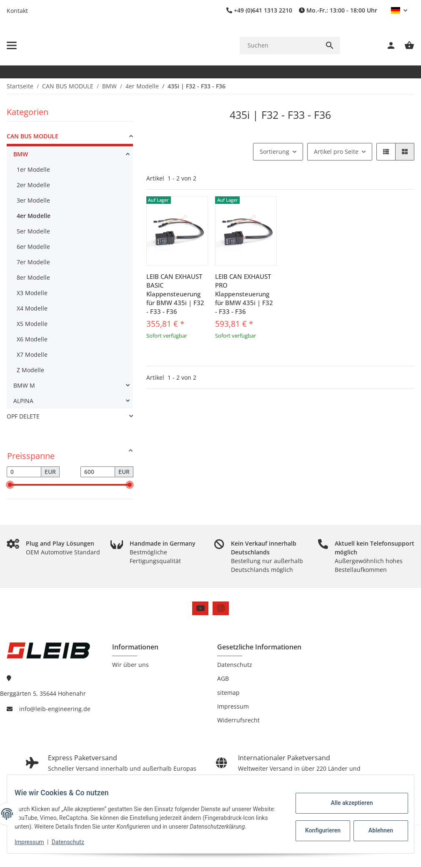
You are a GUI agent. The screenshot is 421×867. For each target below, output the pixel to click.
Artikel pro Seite (336, 151)
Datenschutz (74, 842)
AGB (223, 678)
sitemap (228, 693)
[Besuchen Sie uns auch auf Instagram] (220, 608)
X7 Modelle (32, 354)
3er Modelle (33, 200)
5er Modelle (33, 231)
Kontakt (17, 11)
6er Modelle (33, 247)
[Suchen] (279, 45)
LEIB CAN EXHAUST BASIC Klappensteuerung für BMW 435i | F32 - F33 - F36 (175, 294)
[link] (70, 137)
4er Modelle (33, 216)
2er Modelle (33, 185)
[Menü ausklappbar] (12, 45)
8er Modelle (33, 277)
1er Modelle (33, 169)
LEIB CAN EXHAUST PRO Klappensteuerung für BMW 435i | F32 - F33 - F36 (244, 294)
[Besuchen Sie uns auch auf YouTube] (200, 608)
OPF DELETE (23, 416)
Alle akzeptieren (346, 798)
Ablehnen (375, 826)
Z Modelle (30, 370)
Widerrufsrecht (238, 720)
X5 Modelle (32, 324)
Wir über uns (130, 665)
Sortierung (274, 151)
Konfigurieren (318, 826)
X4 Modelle (32, 308)
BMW (20, 154)
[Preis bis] (97, 471)
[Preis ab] (24, 471)
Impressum (35, 842)
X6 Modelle (32, 339)
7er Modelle (33, 262)
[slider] (10, 485)
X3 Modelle (32, 293)
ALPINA (23, 401)
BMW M (24, 385)
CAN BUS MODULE (32, 136)
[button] (399, 10)
